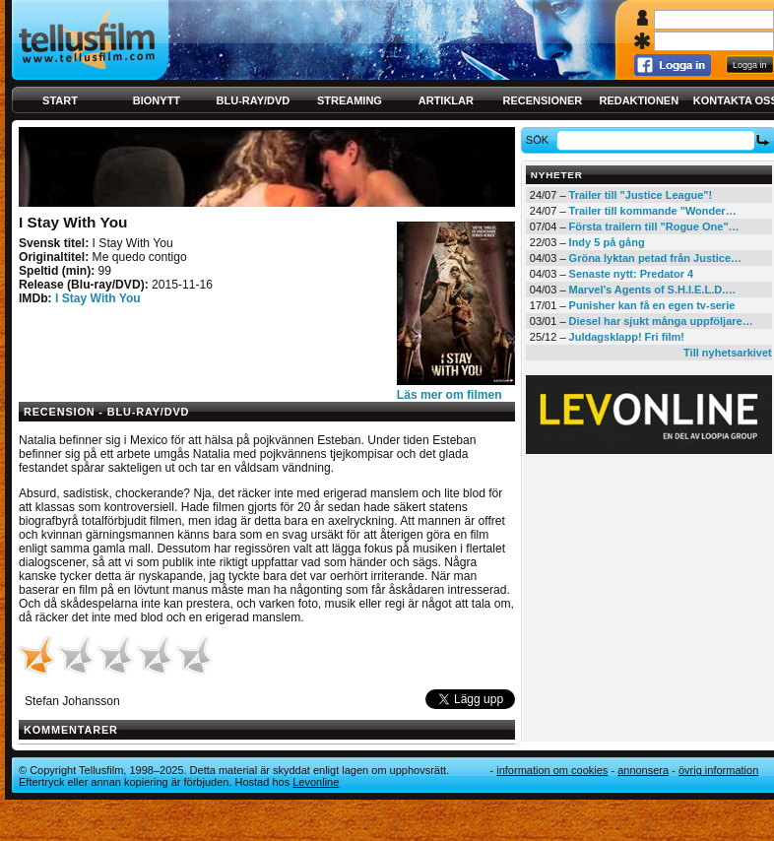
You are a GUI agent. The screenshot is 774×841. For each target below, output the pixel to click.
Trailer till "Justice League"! (641, 195)
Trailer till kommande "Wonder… (653, 211)
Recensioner (542, 100)
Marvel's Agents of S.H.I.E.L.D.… (653, 289)
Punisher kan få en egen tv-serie (652, 305)
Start (60, 100)
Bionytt (156, 100)
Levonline (315, 782)
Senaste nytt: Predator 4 (631, 274)
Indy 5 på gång (607, 242)
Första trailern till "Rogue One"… (654, 226)
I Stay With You (98, 298)
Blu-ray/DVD (253, 100)
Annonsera (643, 770)
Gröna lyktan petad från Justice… (655, 258)
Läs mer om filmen (449, 395)
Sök (540, 140)
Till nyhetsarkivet (727, 352)
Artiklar (446, 100)
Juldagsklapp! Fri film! (626, 337)
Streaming (349, 100)
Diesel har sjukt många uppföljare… (661, 321)
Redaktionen (638, 100)
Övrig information (718, 770)
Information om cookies (552, 770)
